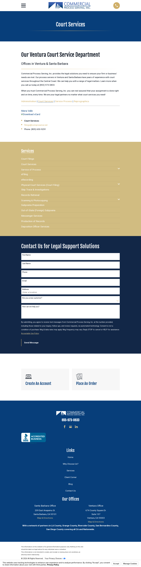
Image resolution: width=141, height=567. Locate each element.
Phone (24, 272)
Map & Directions (45, 518)
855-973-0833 (70, 420)
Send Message (31, 342)
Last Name (26, 263)
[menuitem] (27, 158)
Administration (28, 101)
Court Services (45, 101)
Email (24, 281)
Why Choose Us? (70, 464)
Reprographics (81, 101)
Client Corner (71, 477)
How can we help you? (30, 307)
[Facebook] (64, 426)
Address (25, 289)
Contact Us (70, 490)
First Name (26, 255)
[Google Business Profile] (70, 426)
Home (70, 457)
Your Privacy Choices (55, 558)
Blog (70, 484)
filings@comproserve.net (36, 125)
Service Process (63, 101)
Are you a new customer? (32, 298)
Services (71, 470)
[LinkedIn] (76, 426)
